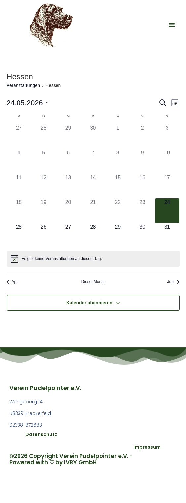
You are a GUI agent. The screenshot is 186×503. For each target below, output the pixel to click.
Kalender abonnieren (89, 302)
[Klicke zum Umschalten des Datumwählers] (28, 102)
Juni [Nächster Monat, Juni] (173, 281)
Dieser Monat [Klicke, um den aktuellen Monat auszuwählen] (93, 281)
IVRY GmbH (80, 462)
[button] (172, 25)
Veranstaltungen (23, 85)
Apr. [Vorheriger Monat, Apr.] (13, 281)
